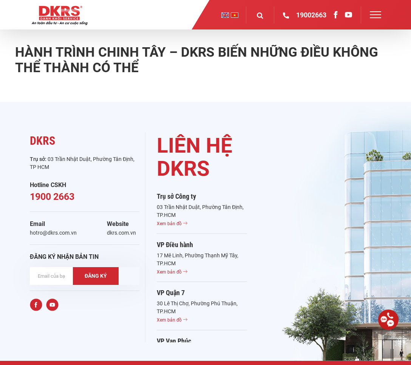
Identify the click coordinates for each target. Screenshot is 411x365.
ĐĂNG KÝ (96, 276)
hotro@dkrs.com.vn (53, 233)
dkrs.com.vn (121, 233)
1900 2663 (52, 196)
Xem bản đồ (172, 223)
